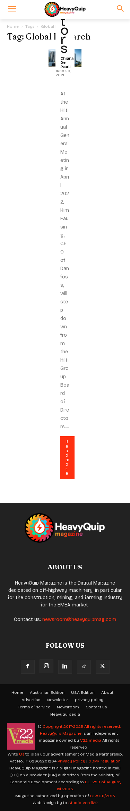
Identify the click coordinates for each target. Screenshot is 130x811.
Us (21, 754)
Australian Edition (47, 692)
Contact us (96, 707)
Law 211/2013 (102, 795)
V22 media (90, 740)
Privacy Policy (71, 761)
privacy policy (89, 699)
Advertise (30, 699)
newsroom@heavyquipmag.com (79, 619)
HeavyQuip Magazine (60, 733)
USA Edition (83, 692)
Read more (67, 457)
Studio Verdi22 (83, 802)
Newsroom (68, 707)
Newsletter (57, 699)
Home (13, 26)
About (107, 692)
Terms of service (34, 707)
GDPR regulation (104, 761)
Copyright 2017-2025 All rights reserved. (82, 726)
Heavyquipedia (65, 714)
